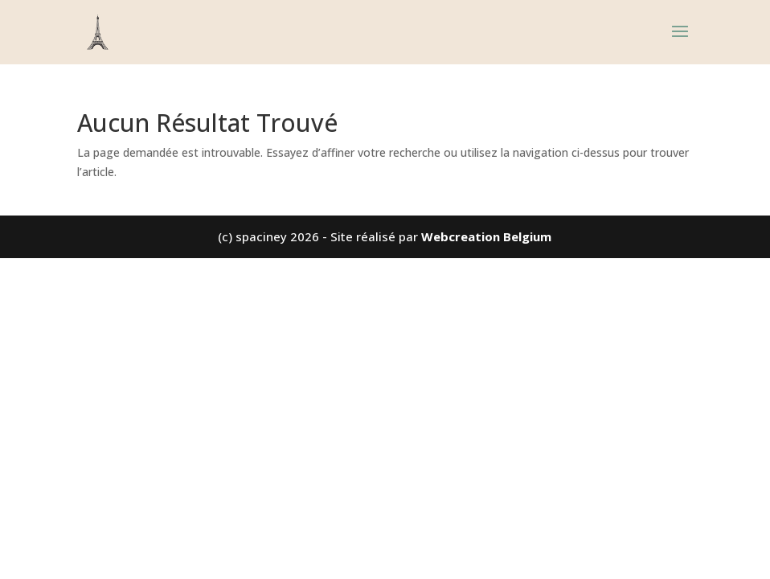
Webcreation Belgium (486, 236)
